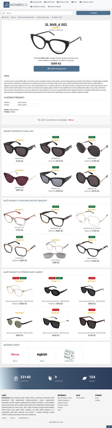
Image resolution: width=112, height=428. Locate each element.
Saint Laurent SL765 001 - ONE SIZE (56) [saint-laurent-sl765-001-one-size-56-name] (56, 333)
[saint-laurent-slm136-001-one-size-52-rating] (56, 281)
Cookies (97, 400)
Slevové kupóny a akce (65, 398)
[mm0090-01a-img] (20, 149)
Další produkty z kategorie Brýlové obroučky (25, 200)
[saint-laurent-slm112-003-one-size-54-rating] (20, 281)
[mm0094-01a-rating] (92, 170)
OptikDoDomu (24, 418)
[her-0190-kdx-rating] (92, 240)
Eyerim (12, 418)
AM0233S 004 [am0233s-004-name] (19, 187)
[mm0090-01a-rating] (20, 140)
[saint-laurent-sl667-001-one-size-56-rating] (92, 281)
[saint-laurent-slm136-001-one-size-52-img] (56, 291)
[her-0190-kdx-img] (92, 249)
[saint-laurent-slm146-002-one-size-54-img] (92, 322)
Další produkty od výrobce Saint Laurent (23, 272)
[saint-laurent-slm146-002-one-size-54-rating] (92, 313)
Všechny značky (63, 402)
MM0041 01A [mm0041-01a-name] (55, 188)
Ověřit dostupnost (56, 68)
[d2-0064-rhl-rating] (20, 240)
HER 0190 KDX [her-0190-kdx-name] (92, 258)
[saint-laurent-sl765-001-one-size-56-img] (56, 322)
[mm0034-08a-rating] (92, 140)
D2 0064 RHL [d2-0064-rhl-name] (19, 258)
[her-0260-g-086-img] (56, 219)
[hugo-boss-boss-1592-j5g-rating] (92, 210)
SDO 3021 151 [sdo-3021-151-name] (19, 227)
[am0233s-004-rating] (20, 170)
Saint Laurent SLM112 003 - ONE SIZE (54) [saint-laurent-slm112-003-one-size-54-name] (19, 301)
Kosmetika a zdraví (86, 2)
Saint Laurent (14, 109)
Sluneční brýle (49, 2)
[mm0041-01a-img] (56, 179)
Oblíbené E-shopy (11, 345)
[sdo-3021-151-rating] (20, 210)
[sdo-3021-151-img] (20, 218)
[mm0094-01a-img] (92, 179)
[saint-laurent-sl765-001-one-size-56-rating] (56, 313)
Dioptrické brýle (36, 2)
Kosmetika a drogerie (37, 6)
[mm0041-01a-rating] (56, 170)
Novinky (60, 407)
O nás (97, 398)
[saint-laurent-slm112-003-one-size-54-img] (20, 291)
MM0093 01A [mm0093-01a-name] (55, 158)
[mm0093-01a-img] (56, 149)
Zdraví (74, 2)
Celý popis (70, 60)
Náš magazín (80, 398)
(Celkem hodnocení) (56, 30)
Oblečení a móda (63, 2)
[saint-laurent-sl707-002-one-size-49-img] (20, 322)
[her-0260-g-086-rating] (56, 210)
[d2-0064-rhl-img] (20, 248)
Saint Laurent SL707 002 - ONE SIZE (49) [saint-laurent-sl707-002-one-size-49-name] (19, 333)
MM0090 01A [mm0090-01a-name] (19, 158)
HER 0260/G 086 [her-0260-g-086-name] (55, 228)
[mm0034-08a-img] (92, 149)
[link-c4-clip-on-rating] (56, 240)
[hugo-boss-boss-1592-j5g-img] (92, 219)
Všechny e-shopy (63, 405)
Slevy (59, 410)
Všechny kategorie (54, 6)
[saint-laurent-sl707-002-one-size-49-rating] (20, 313)
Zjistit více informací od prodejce (56, 120)
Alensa (13, 112)
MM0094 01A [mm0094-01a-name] (92, 188)
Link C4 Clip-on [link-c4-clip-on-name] (55, 260)
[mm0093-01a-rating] (56, 140)
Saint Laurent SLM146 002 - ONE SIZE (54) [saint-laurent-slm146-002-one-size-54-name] (92, 333)
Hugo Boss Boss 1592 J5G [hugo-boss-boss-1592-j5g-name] (92, 228)
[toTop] (109, 426)
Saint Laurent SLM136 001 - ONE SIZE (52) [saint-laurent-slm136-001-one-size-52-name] (55, 301)
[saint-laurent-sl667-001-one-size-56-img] (92, 291)
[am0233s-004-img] (20, 178)
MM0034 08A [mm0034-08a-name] (92, 158)
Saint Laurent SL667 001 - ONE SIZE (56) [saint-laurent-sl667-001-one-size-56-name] (92, 301)
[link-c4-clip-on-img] (56, 249)
